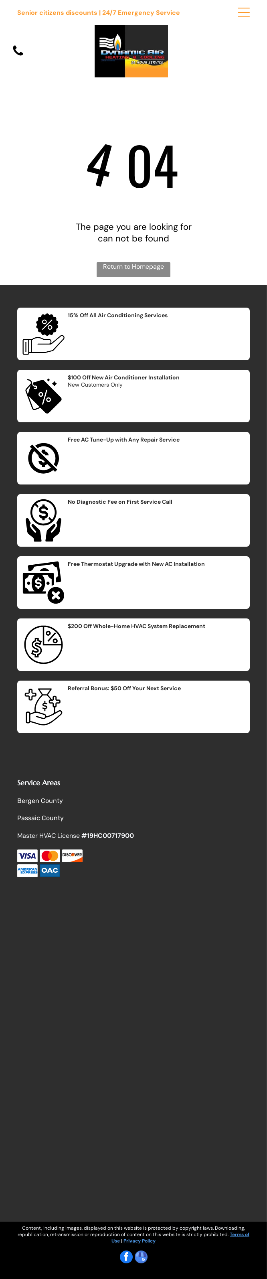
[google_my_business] (141, 1258)
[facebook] (126, 1258)
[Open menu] (244, 12)
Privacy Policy (139, 1241)
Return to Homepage (133, 266)
